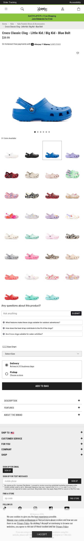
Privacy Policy (71, 487)
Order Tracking (9, 2)
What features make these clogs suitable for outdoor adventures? (31, 322)
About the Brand (42, 415)
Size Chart (9, 347)
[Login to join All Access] (42, 16)
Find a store (8, 494)
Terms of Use (59, 487)
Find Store (74, 498)
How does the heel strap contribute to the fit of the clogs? (27, 328)
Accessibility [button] (75, 2)
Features (42, 407)
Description (42, 400)
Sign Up (8, 470)
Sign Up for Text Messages (15, 476)
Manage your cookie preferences (21, 520)
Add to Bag (42, 386)
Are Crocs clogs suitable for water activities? (22, 334)
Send (76, 313)
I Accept (42, 534)
